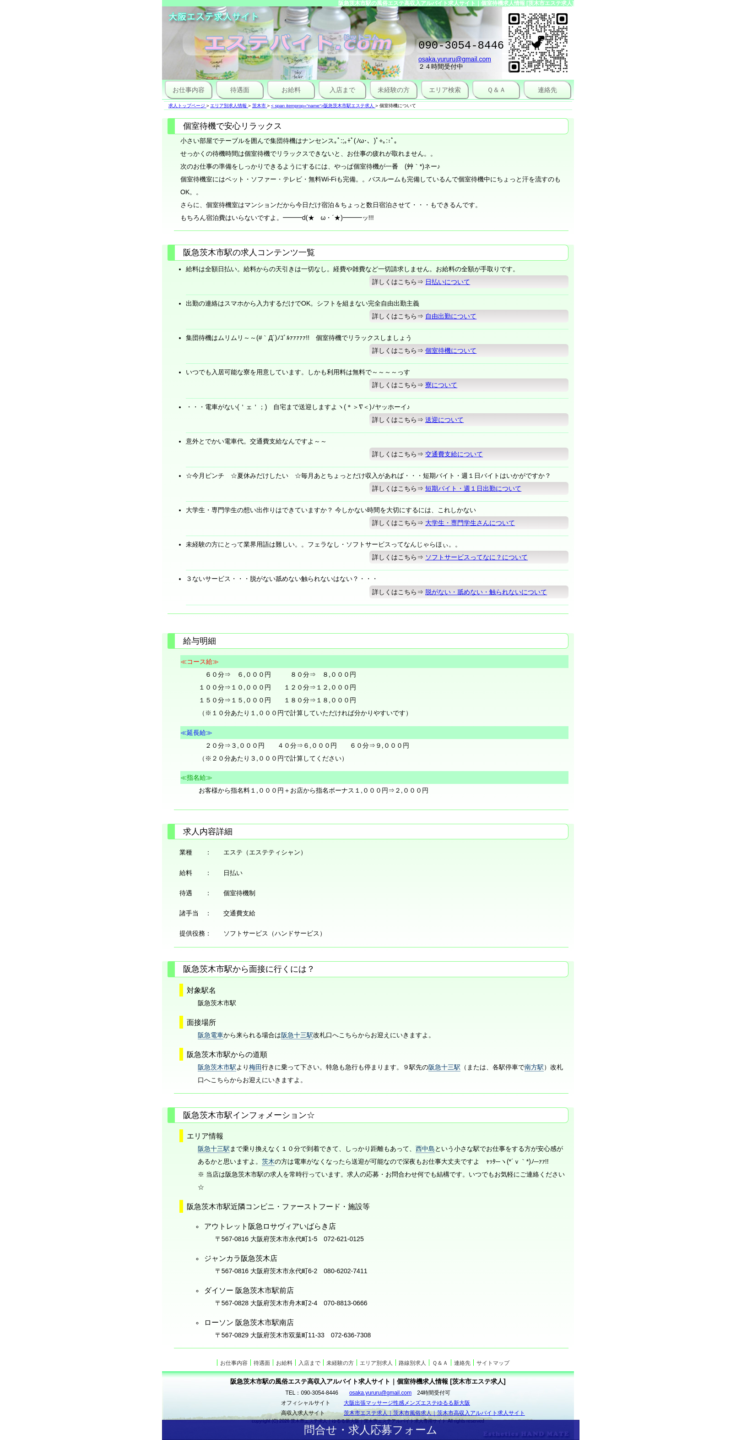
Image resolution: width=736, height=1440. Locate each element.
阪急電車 (210, 1035)
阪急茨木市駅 (217, 1067)
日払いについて (447, 281)
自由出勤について (450, 316)
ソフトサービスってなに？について (476, 557)
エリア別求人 (376, 1363)
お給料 (291, 89)
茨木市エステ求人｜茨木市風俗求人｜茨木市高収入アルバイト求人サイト (434, 1413)
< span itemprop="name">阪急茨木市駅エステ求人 (322, 105)
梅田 (255, 1067)
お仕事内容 (189, 89)
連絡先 (547, 89)
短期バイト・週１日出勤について (473, 488)
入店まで (342, 89)
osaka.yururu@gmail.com (454, 62)
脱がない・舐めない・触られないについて (486, 592)
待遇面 (239, 89)
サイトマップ (492, 1363)
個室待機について (450, 350)
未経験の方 (394, 89)
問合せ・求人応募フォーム (371, 1430)
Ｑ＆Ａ (496, 89)
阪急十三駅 (297, 1035)
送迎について (444, 419)
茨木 (268, 1161)
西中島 (425, 1148)
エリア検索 (445, 89)
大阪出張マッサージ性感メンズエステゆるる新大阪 (407, 1403)
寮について (441, 385)
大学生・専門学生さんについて (470, 522)
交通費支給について (454, 454)
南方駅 (534, 1067)
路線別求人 (412, 1363)
